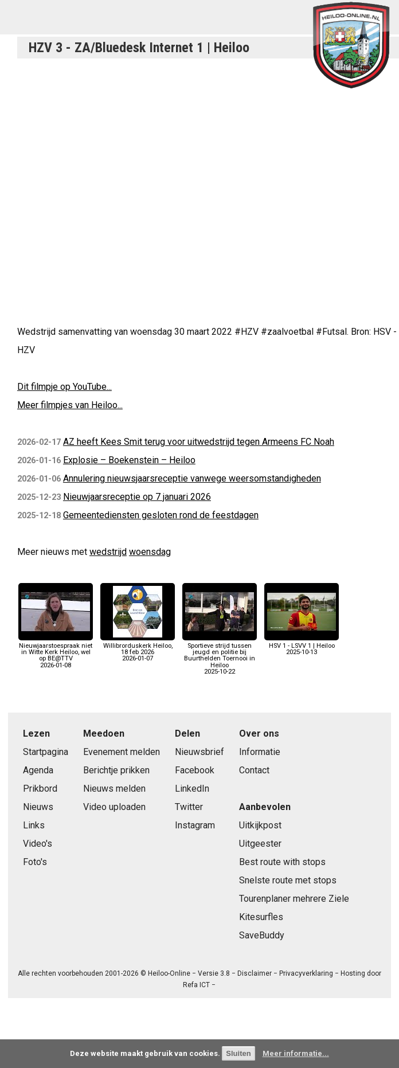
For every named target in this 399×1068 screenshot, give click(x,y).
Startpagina (45, 751)
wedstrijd (108, 551)
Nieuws (38, 806)
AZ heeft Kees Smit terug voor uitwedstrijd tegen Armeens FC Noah (198, 441)
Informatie (259, 751)
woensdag (150, 551)
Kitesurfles (261, 916)
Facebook (194, 770)
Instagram (195, 825)
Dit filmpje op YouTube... (64, 386)
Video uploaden (114, 806)
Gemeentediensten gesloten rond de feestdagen (161, 515)
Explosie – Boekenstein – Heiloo (129, 460)
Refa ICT (196, 985)
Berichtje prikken (116, 770)
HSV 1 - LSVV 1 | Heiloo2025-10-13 (301, 646)
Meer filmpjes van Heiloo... (70, 405)
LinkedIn (192, 788)
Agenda (38, 770)
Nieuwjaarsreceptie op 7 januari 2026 (137, 496)
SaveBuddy (261, 935)
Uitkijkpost (260, 825)
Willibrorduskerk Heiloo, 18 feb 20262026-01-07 (137, 649)
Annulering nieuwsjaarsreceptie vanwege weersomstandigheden (192, 478)
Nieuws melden (114, 788)
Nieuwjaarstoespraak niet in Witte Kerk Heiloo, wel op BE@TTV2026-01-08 (55, 652)
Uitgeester (260, 843)
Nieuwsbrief (199, 751)
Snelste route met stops (288, 880)
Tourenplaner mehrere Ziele (294, 898)
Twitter (189, 806)
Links (34, 825)
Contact (254, 770)
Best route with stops (282, 861)
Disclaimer (254, 973)
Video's (37, 843)
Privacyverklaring (306, 973)
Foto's (35, 861)
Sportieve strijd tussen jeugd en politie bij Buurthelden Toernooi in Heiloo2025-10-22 (219, 655)
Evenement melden (121, 751)
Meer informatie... (296, 1053)
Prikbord (40, 788)
